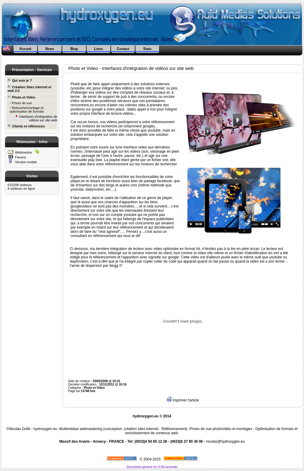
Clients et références (26, 126)
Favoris (20, 157)
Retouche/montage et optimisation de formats (27, 109)
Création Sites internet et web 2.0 (29, 88)
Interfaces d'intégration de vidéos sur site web (37, 118)
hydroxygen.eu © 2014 (152, 416)
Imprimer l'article (183, 400)
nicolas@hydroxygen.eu (225, 441)
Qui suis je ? (20, 80)
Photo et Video (21, 97)
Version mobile (25, 162)
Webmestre (23, 152)
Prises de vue (21, 103)
